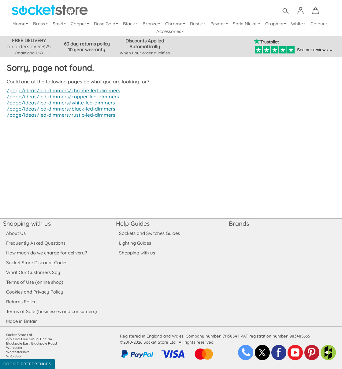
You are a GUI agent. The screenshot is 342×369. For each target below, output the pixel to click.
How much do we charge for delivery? (46, 253)
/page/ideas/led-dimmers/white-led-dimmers (59, 103)
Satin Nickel (247, 24)
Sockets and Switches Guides (149, 233)
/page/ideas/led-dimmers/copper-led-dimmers (61, 96)
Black (131, 24)
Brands (239, 223)
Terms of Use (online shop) (34, 282)
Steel (60, 24)
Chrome (176, 24)
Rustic (198, 24)
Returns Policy (21, 302)
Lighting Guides (135, 243)
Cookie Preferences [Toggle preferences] (27, 364)
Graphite (276, 24)
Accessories (171, 31)
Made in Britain (22, 321)
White (299, 24)
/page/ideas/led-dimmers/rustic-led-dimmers (59, 115)
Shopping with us (27, 223)
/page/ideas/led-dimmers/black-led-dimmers (59, 109)
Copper (81, 24)
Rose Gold (107, 24)
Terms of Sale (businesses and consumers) (51, 311)
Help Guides (133, 223)
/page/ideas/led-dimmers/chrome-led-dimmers (62, 90)
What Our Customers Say (33, 272)
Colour (320, 24)
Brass (42, 24)
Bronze (152, 24)
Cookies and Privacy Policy (34, 292)
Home (22, 24)
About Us (15, 233)
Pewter (220, 24)
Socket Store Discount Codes (36, 262)
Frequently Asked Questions (35, 243)
